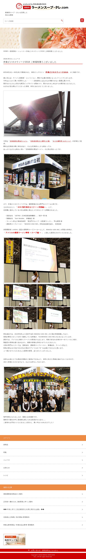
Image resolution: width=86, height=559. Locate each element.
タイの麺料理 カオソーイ (62, 141)
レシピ (5, 475)
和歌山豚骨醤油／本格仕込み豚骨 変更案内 (18, 525)
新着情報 (13, 51)
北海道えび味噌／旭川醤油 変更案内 (16, 517)
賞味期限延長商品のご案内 (13, 494)
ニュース (21, 51)
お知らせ (6, 468)
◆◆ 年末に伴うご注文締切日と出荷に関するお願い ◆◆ (23, 509)
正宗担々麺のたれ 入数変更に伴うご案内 (18, 502)
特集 (5, 452)
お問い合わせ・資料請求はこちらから (44, 550)
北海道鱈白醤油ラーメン (18, 141)
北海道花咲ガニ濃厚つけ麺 (39, 141)
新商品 (5, 444)
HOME (5, 51)
